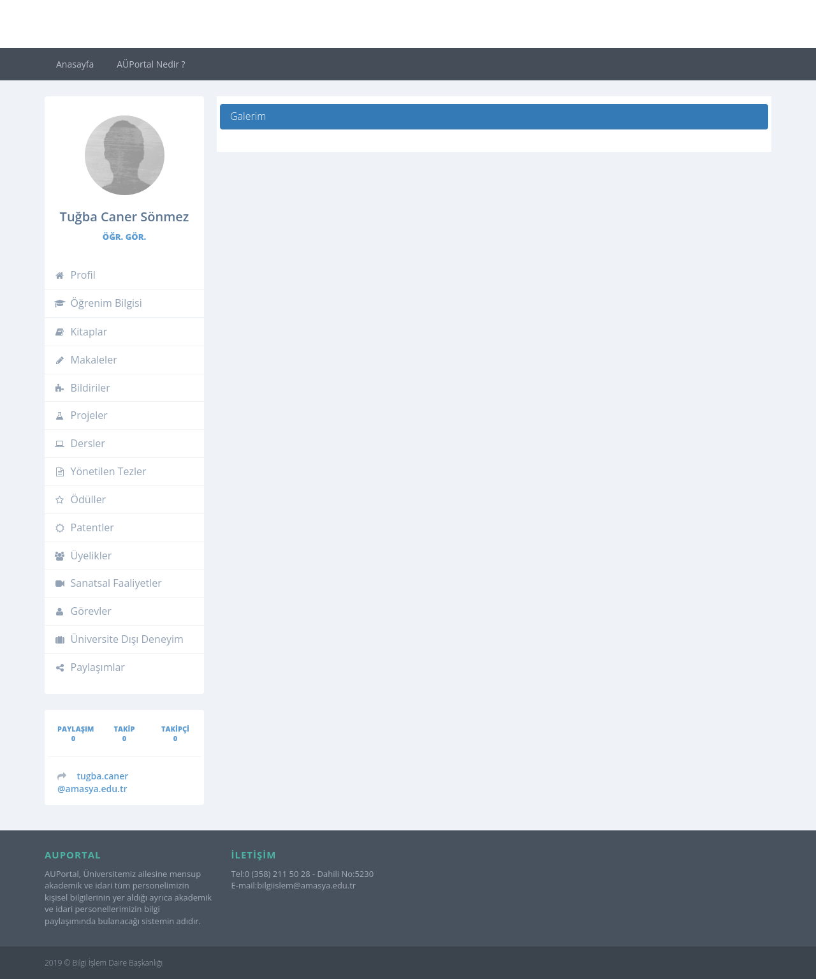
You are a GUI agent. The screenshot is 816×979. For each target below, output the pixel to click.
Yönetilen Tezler (100, 471)
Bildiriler (82, 388)
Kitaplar (80, 332)
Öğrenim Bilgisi (98, 303)
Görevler (83, 611)
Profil (75, 275)
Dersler (79, 443)
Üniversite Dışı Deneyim (119, 639)
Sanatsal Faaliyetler (108, 583)
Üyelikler (83, 555)
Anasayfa (75, 64)
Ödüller (80, 499)
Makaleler (85, 360)
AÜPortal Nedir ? (151, 64)
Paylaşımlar (89, 667)
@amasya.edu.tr (92, 782)
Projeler (81, 415)
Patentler (84, 527)
